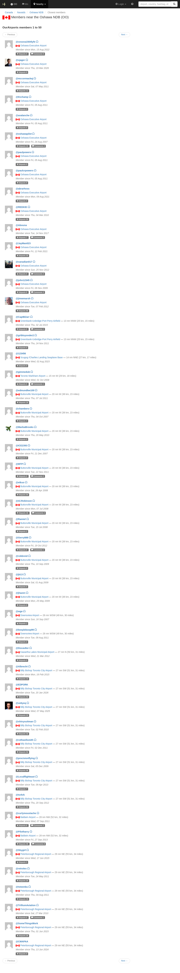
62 (22, 697)
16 (23, 513)
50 (22, 219)
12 (22, 715)
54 (22, 495)
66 (22, 311)
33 (22, 256)
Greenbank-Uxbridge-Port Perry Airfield (40, 321)
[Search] (174, 4)
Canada (9, 12)
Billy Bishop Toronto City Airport (36, 670)
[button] (39, 4)
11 (22, 91)
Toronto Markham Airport (32, 376)
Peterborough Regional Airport (35, 854)
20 (22, 881)
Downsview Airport (29, 615)
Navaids (21, 12)
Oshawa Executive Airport (33, 45)
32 (22, 734)
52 (22, 752)
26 (22, 936)
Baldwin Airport (27, 817)
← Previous (10, 961)
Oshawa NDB (36, 12)
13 (23, 146)
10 (22, 402)
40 (23, 844)
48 (22, 770)
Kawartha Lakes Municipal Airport (37, 652)
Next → (124, 961)
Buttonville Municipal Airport (34, 394)
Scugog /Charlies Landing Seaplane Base (41, 357)
